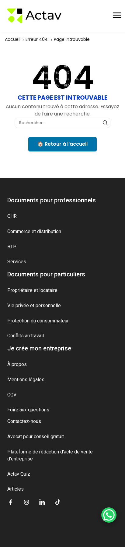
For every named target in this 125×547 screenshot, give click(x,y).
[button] (117, 15)
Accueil (12, 39)
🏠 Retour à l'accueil (62, 143)
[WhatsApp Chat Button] (108, 515)
